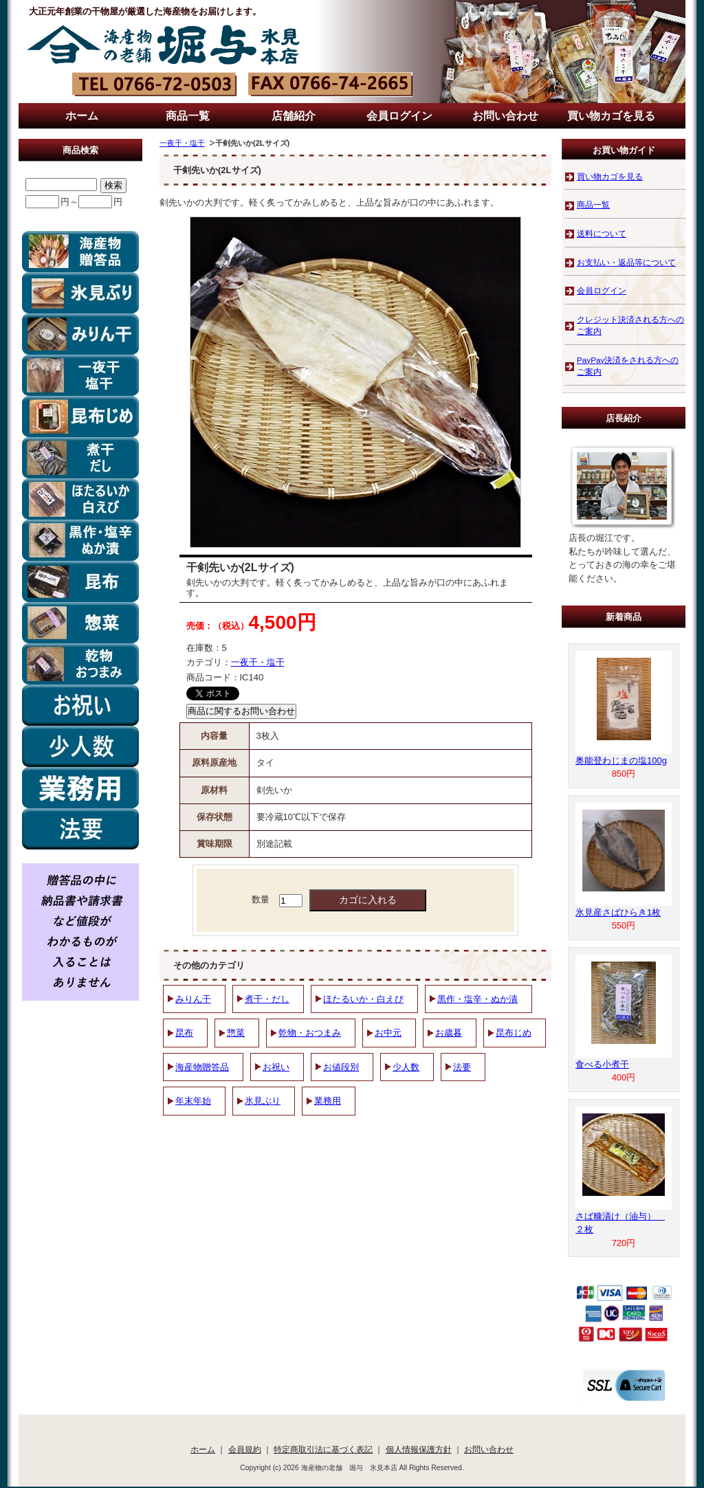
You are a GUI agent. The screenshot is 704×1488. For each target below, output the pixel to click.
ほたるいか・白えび (363, 999)
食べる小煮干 (602, 1064)
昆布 (184, 1033)
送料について (601, 233)
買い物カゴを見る (611, 116)
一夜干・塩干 (182, 143)
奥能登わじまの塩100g (621, 760)
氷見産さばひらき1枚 (618, 912)
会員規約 (244, 1449)
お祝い (276, 1067)
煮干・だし (267, 999)
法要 (462, 1067)
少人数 (406, 1067)
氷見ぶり (262, 1101)
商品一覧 (188, 116)
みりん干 (193, 999)
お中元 (388, 1033)
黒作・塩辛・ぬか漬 (477, 999)
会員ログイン (399, 116)
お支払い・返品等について (626, 262)
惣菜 (236, 1033)
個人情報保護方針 (419, 1449)
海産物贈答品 (202, 1067)
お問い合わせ (505, 116)
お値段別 (341, 1067)
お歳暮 (448, 1033)
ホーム (81, 116)
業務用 (327, 1101)
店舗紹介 (294, 116)
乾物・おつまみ (309, 1033)
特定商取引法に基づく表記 (323, 1449)
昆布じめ (513, 1033)
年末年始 (193, 1101)
